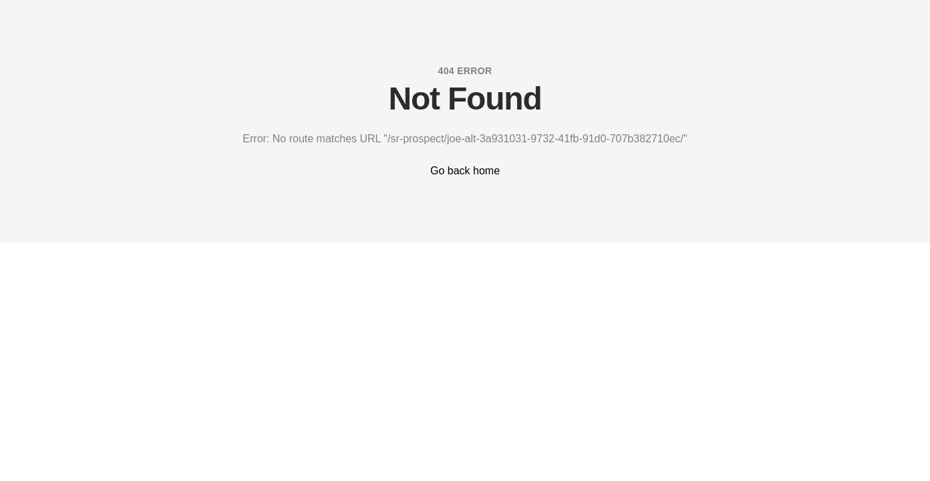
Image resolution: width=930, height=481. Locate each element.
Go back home (465, 170)
